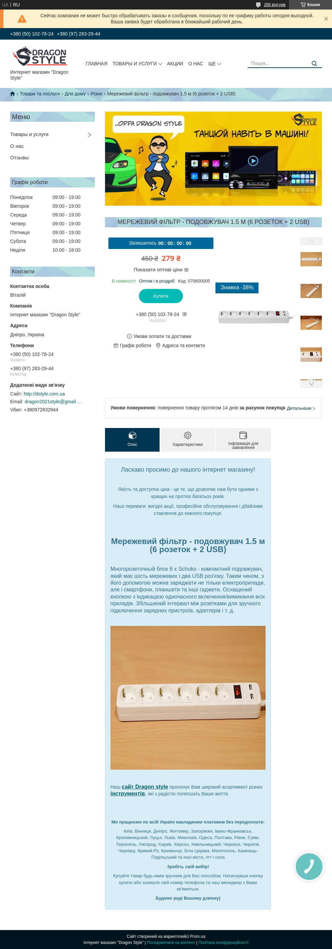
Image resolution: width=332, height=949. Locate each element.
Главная (96, 63)
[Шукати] (314, 64)
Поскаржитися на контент (171, 942)
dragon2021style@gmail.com (53, 401)
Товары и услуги (134, 63)
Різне (96, 93)
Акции (175, 63)
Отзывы (19, 157)
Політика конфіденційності (224, 942)
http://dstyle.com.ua (44, 394)
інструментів (127, 793)
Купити (161, 296)
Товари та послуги (40, 93)
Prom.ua (197, 936)
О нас (195, 63)
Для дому (75, 93)
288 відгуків (275, 4)
